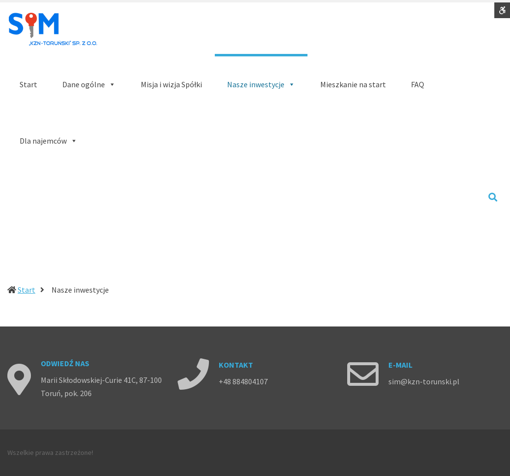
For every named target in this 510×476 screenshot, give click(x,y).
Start (26, 290)
